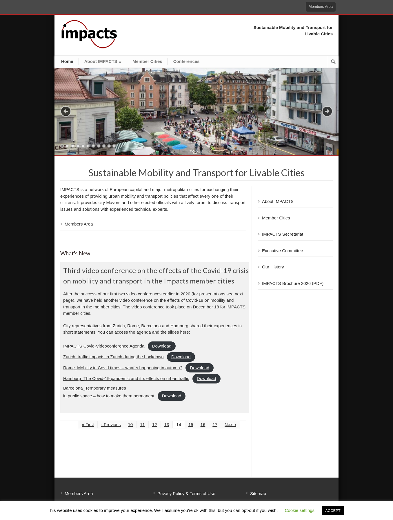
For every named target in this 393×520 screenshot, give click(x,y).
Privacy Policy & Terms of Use (186, 493)
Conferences (186, 61)
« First (88, 424)
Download (162, 345)
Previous (65, 111)
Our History (273, 266)
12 (154, 424)
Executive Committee (282, 250)
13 (166, 424)
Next (327, 111)
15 (190, 424)
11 (114, 146)
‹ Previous (111, 424)
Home (67, 61)
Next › (230, 424)
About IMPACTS (102, 61)
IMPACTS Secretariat (282, 234)
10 (109, 146)
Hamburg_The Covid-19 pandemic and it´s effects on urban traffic (126, 378)
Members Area (321, 6)
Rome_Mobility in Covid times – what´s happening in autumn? (122, 367)
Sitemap (258, 493)
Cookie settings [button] (300, 510)
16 (203, 424)
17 (214, 424)
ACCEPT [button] (333, 510)
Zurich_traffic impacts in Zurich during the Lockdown (113, 356)
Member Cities (147, 61)
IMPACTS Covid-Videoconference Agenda (103, 345)
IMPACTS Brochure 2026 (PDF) (292, 283)
